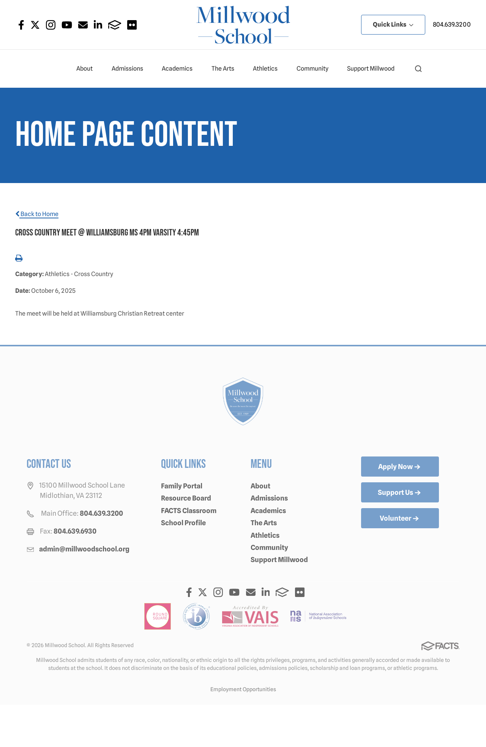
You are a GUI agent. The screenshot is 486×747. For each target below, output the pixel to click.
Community (316, 68)
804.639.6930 (75, 531)
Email (83, 25)
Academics (180, 68)
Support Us (400, 492)
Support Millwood (374, 68)
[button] (418, 69)
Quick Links (393, 24)
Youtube (67, 25)
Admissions (131, 68)
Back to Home (36, 214)
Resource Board (186, 498)
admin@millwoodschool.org (84, 549)
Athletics (268, 68)
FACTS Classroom (188, 511)
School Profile (183, 523)
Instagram (50, 25)
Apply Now (400, 467)
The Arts (226, 68)
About (87, 68)
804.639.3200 (452, 24)
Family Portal (181, 486)
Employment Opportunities (243, 689)
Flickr (132, 25)
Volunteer (400, 518)
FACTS (115, 25)
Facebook (21, 25)
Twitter (35, 25)
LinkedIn (98, 25)
